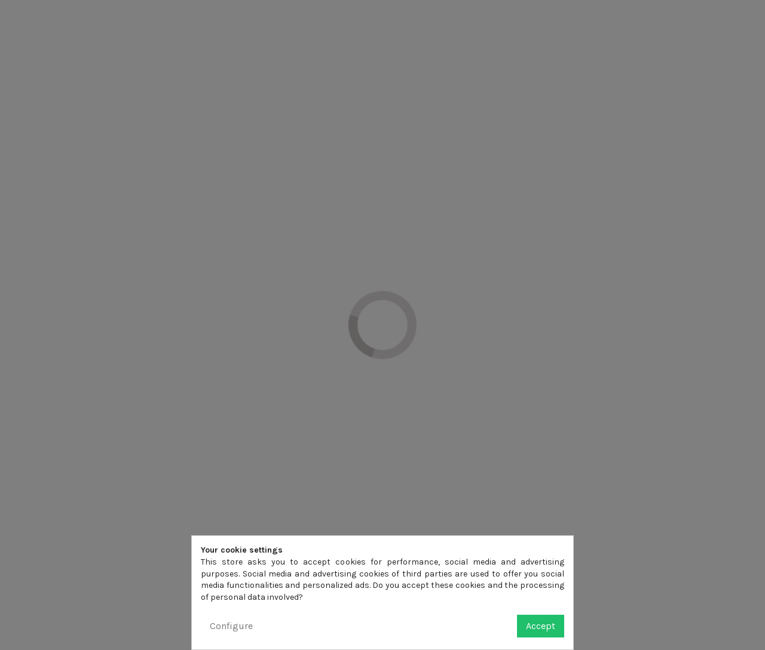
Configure (231, 625)
